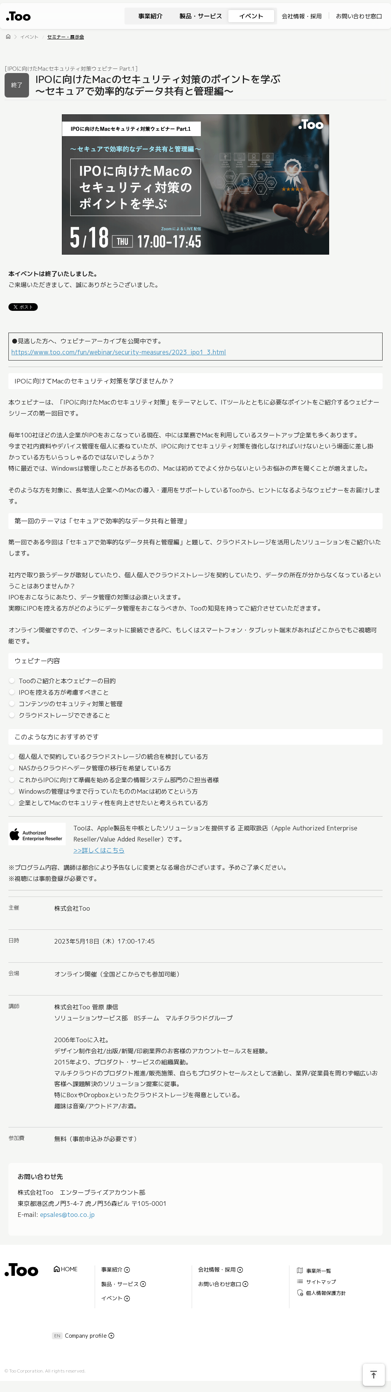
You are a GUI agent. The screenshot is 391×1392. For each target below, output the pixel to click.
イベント (251, 16)
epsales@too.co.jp (67, 1214)
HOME (65, 1269)
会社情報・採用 (302, 16)
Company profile (86, 1335)
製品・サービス (200, 16)
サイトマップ (316, 1281)
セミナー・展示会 (65, 36)
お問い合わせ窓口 (359, 16)
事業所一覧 (313, 1270)
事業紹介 (150, 16)
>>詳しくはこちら (98, 850)
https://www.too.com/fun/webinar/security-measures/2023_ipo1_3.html (118, 352)
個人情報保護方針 (321, 1292)
